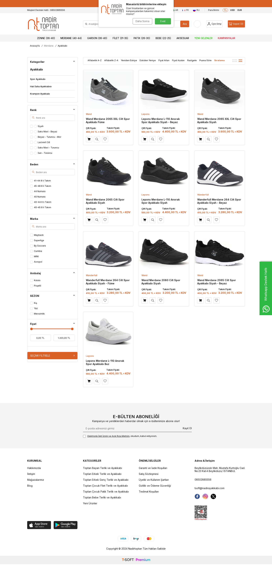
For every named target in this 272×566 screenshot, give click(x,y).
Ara (185, 23)
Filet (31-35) (120, 38)
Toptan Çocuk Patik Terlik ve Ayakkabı (106, 491)
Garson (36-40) (97, 38)
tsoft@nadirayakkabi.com (209, 488)
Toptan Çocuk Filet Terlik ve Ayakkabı (105, 485)
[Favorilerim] (197, 23)
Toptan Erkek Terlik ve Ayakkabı (102, 473)
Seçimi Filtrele (52, 355)
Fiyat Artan (163, 60)
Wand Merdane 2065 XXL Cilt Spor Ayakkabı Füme (108, 120)
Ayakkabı (36, 69)
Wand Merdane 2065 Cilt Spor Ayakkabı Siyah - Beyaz (216, 282)
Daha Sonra (142, 21)
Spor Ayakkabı (37, 79)
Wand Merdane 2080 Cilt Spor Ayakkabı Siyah (160, 282)
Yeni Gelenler (203, 38)
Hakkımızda (34, 467)
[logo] (43, 24)
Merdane (48, 45)
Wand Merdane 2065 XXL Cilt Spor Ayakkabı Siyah (219, 120)
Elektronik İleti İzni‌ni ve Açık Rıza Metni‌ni (108, 436)
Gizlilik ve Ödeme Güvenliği (155, 485)
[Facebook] (197, 496)
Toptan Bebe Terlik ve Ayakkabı (102, 497)
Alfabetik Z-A (111, 60)
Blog (30, 485)
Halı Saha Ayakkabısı (41, 86)
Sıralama (219, 60)
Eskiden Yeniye (148, 60)
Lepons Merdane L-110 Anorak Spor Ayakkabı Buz (105, 362)
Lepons (145, 114)
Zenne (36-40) (46, 38)
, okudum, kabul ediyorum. (120, 436)
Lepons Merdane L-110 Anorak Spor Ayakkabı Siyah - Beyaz (160, 120)
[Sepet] (236, 23)
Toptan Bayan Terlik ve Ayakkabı (102, 467)
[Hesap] (214, 23)
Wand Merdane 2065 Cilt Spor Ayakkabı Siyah (105, 201)
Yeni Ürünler (90, 503)
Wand (89, 114)
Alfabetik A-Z (95, 60)
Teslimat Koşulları (149, 491)
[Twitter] (213, 496)
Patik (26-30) (142, 38)
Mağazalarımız (35, 479)
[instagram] (205, 496)
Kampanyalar (226, 38)
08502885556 (203, 479)
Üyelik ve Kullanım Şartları (154, 479)
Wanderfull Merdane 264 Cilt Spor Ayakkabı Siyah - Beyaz (219, 201)
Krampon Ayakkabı (40, 93)
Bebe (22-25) (163, 38)
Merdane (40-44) (71, 38)
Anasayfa (35, 45)
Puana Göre (205, 60)
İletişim (31, 473)
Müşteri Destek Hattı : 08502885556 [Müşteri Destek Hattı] (46, 10)
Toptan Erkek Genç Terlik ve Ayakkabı (105, 479)
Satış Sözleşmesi (148, 473)
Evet (162, 21)
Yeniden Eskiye (129, 60)
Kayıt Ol (187, 428)
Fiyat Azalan (178, 60)
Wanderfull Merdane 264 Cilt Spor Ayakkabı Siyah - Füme (108, 282)
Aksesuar (183, 38)
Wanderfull (203, 194)
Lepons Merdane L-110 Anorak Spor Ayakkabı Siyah (160, 201)
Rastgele (192, 60)
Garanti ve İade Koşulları (153, 467)
